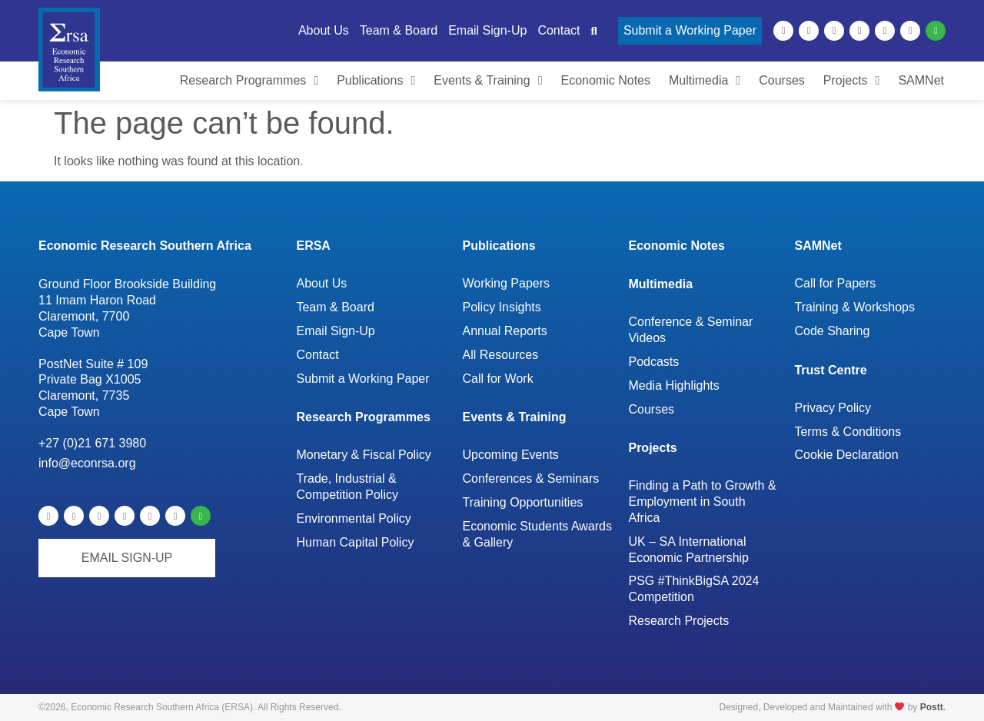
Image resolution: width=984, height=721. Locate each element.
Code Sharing (831, 330)
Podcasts (653, 361)
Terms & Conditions (847, 431)
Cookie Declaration (846, 454)
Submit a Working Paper (362, 378)
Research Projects (678, 620)
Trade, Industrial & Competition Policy (347, 486)
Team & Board (335, 307)
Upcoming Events (510, 454)
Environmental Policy (353, 518)
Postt (931, 707)
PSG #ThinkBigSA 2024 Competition (693, 588)
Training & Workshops (854, 307)
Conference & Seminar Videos (690, 329)
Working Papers (506, 283)
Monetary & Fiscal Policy (363, 454)
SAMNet (817, 245)
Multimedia (660, 284)
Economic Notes (676, 245)
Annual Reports (504, 330)
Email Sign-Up (335, 330)
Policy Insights (501, 307)
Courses (651, 409)
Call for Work (497, 378)
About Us (321, 283)
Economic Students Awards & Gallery (536, 534)
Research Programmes (363, 417)
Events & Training (514, 417)
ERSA (313, 245)
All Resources (500, 354)
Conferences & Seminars (530, 478)
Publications (498, 245)
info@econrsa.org (87, 463)
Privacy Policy (832, 407)
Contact (317, 354)
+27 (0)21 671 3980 (92, 443)
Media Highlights (673, 385)
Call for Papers (835, 283)
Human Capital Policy (355, 542)
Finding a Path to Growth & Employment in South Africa (702, 501)
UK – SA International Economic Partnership (689, 549)
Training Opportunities (522, 502)
